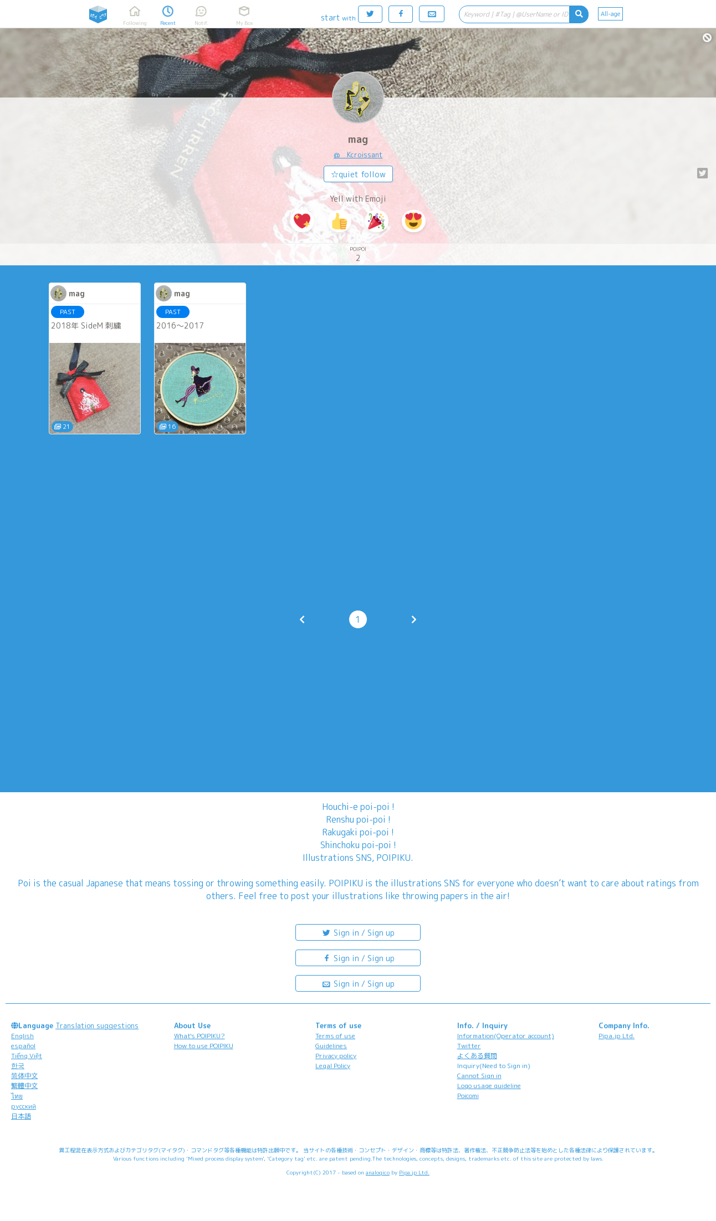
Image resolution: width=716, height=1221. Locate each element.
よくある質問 (477, 1055)
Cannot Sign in (479, 1075)
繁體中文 (24, 1085)
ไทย (17, 1096)
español (23, 1045)
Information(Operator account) (505, 1035)
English (22, 1035)
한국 (17, 1065)
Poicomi (468, 1095)
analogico (378, 1172)
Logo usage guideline (489, 1085)
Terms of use (335, 1035)
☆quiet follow (358, 174)
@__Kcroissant (358, 155)
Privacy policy (335, 1055)
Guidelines (331, 1045)
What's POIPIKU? (199, 1035)
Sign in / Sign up (358, 932)
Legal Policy (332, 1065)
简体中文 (24, 1075)
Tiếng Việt (26, 1055)
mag (358, 139)
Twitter (469, 1045)
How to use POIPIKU (203, 1045)
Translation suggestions (97, 1025)
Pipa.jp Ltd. (617, 1035)
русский (23, 1106)
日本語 (21, 1116)
